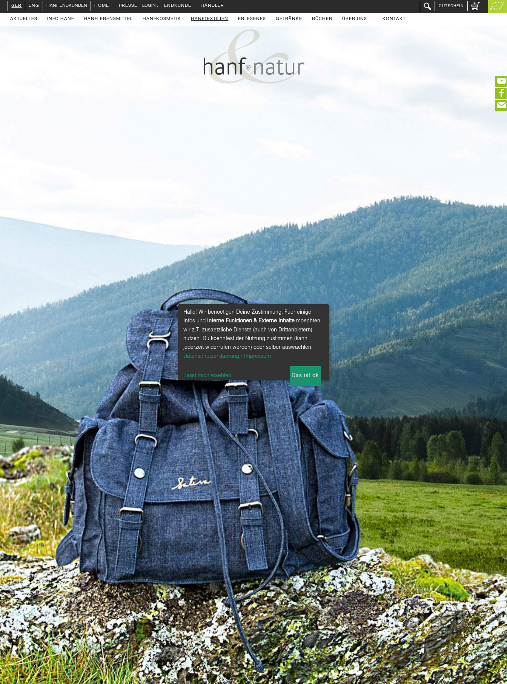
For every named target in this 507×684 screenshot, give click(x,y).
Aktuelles (23, 19)
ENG (34, 6)
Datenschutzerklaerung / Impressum (227, 356)
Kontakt (394, 19)
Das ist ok (305, 375)
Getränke (289, 19)
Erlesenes (252, 19)
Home (101, 6)
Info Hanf (60, 19)
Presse (128, 6)
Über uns (354, 19)
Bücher (322, 19)
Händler (212, 6)
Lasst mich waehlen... (209, 375)
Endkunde (177, 6)
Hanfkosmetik (162, 19)
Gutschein (451, 6)
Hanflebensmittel (108, 19)
